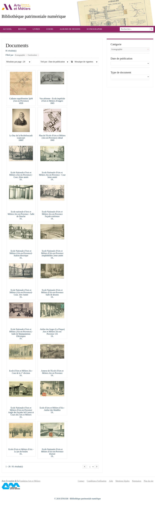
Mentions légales (123, 481)
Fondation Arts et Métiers (29, 481)
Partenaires (136, 481)
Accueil (7, 29)
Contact (81, 481)
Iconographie (94, 29)
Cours (49, 29)
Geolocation (33, 55)
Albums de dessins (70, 29)
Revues (22, 29)
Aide (111, 481)
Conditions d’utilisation (96, 481)
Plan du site (148, 481)
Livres (36, 29)
